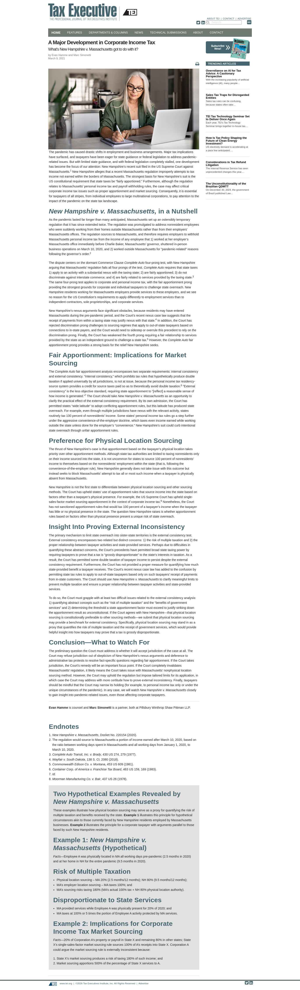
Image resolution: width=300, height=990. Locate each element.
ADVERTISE (244, 18)
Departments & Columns (108, 32)
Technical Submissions (168, 32)
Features (74, 32)
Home (55, 32)
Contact (216, 32)
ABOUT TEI (213, 18)
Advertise (143, 983)
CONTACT (228, 18)
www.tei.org (66, 983)
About (198, 32)
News (139, 32)
